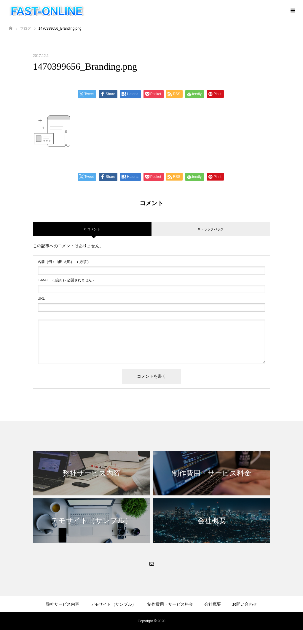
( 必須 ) (63, 262)
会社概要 (212, 604)
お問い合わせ (244, 604)
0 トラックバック (211, 229)
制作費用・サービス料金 (170, 604)
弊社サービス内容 (62, 604)
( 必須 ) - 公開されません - (66, 280)
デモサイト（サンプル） (113, 604)
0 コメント (92, 229)
